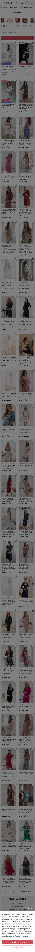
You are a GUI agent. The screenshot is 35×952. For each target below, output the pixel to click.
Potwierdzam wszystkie (17, 942)
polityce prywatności (24, 923)
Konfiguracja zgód (17, 948)
